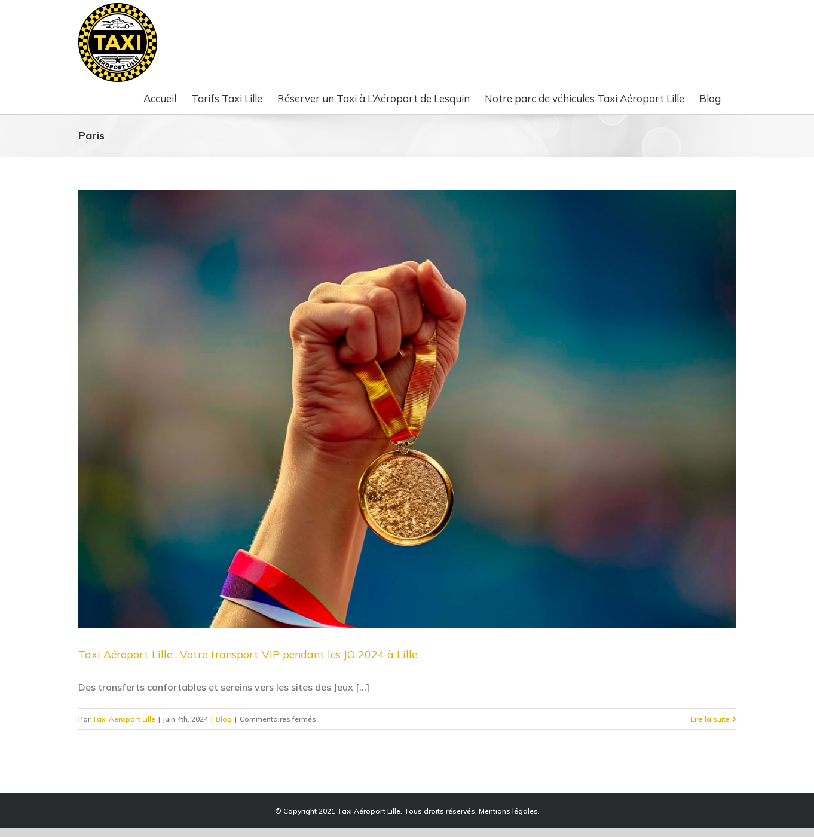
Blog (224, 718)
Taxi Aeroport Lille (123, 718)
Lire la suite (710, 718)
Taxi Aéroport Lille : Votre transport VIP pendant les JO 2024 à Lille (247, 654)
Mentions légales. (509, 811)
